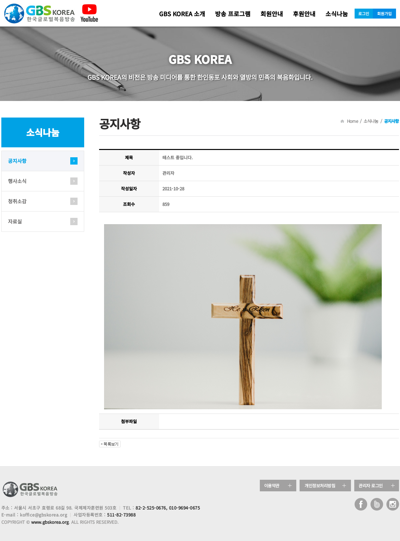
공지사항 (17, 160)
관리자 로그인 (371, 485)
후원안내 (304, 13)
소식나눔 (336, 13)
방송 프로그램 (233, 13)
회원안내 (271, 13)
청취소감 (17, 201)
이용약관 (271, 485)
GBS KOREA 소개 (182, 13)
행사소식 (17, 180)
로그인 (363, 13)
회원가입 (384, 13)
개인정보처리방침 (320, 485)
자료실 (15, 221)
